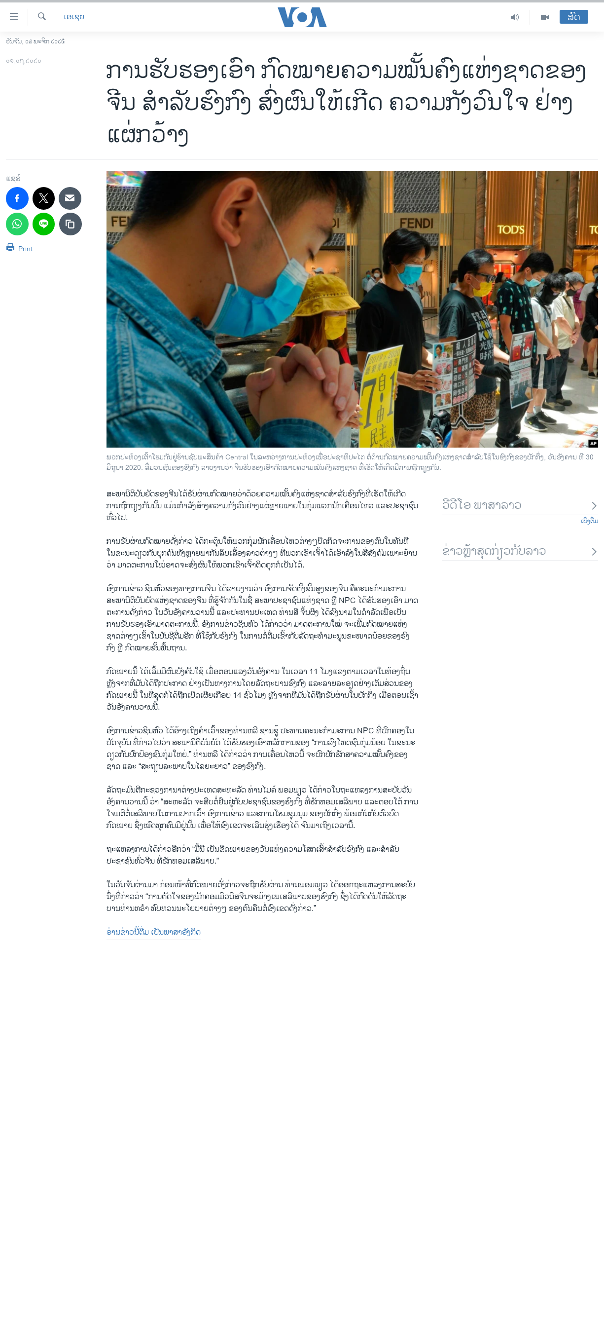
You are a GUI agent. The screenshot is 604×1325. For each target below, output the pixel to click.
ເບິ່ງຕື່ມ (589, 521)
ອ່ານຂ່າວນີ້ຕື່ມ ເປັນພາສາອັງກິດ (154, 932)
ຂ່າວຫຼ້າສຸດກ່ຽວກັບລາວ (520, 551)
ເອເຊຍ (74, 17)
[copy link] (70, 224)
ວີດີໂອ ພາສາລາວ (520, 505)
